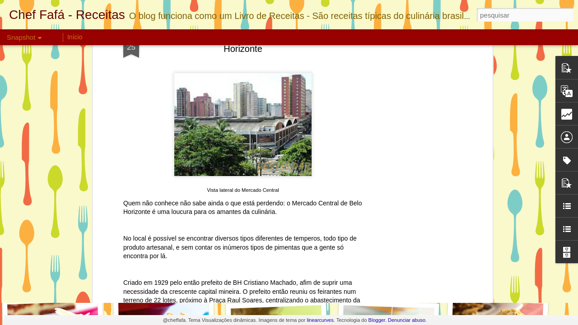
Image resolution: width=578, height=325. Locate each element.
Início (74, 37)
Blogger (376, 320)
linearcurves (320, 320)
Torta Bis (55, 278)
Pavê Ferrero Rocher (387, 278)
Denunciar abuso (406, 320)
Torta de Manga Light (494, 283)
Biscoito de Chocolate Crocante (184, 282)
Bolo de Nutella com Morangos (289, 279)
